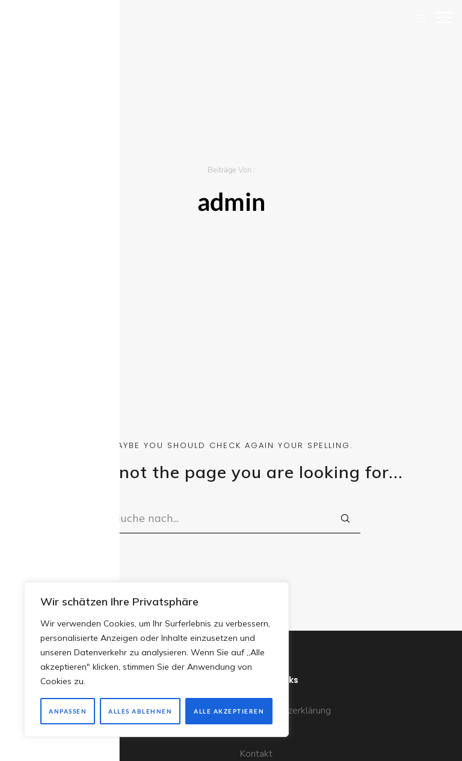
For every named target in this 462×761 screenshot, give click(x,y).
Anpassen (68, 711)
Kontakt (256, 753)
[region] (156, 659)
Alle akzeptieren (229, 711)
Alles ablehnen (140, 711)
